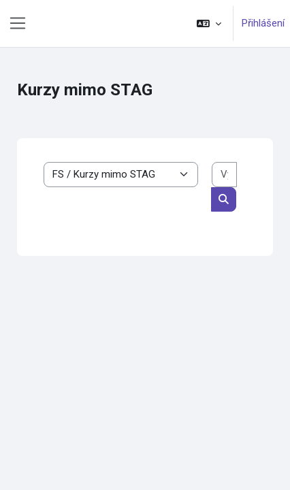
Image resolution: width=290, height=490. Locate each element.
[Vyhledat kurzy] (224, 174)
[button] (209, 23)
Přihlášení (263, 23)
